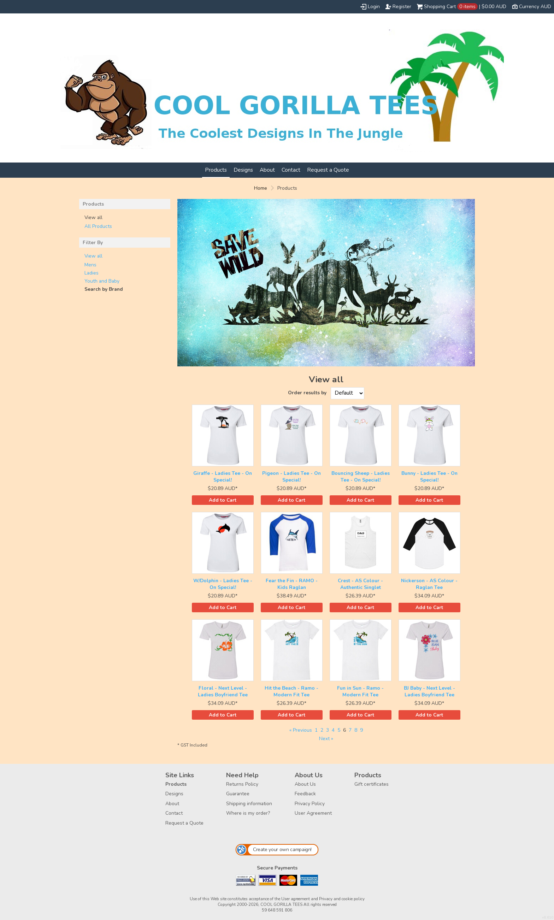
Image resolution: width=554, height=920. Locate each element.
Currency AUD (535, 6)
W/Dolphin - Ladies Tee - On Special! (222, 584)
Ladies (91, 273)
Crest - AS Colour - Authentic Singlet (360, 584)
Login (374, 6)
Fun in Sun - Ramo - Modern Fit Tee (360, 691)
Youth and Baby (101, 281)
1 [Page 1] (316, 730)
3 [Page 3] (327, 730)
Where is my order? (248, 813)
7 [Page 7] (350, 730)
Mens (90, 264)
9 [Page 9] (361, 730)
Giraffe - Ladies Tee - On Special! (222, 476)
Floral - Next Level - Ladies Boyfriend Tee (223, 691)
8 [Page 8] (355, 730)
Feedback (305, 793)
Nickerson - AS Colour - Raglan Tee (429, 584)
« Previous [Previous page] (300, 730)
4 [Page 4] (333, 730)
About (267, 169)
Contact (291, 169)
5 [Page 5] (338, 730)
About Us (305, 784)
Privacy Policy (310, 803)
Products (216, 169)
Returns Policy (242, 784)
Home (260, 188)
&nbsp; (223, 435)
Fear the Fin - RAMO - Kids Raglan (292, 584)
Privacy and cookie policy (342, 899)
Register (402, 6)
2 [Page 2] (321, 730)
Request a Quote (328, 169)
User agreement (295, 899)
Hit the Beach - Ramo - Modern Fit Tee (291, 691)
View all (93, 256)
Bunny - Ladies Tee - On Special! (429, 476)
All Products (98, 226)
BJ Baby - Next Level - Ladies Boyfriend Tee (429, 691)
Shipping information (249, 803)
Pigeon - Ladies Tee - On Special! (291, 476)
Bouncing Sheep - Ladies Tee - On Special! (360, 476)
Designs (243, 169)
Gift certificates (371, 784)
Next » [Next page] (326, 738)
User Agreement (313, 813)
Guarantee (237, 793)
